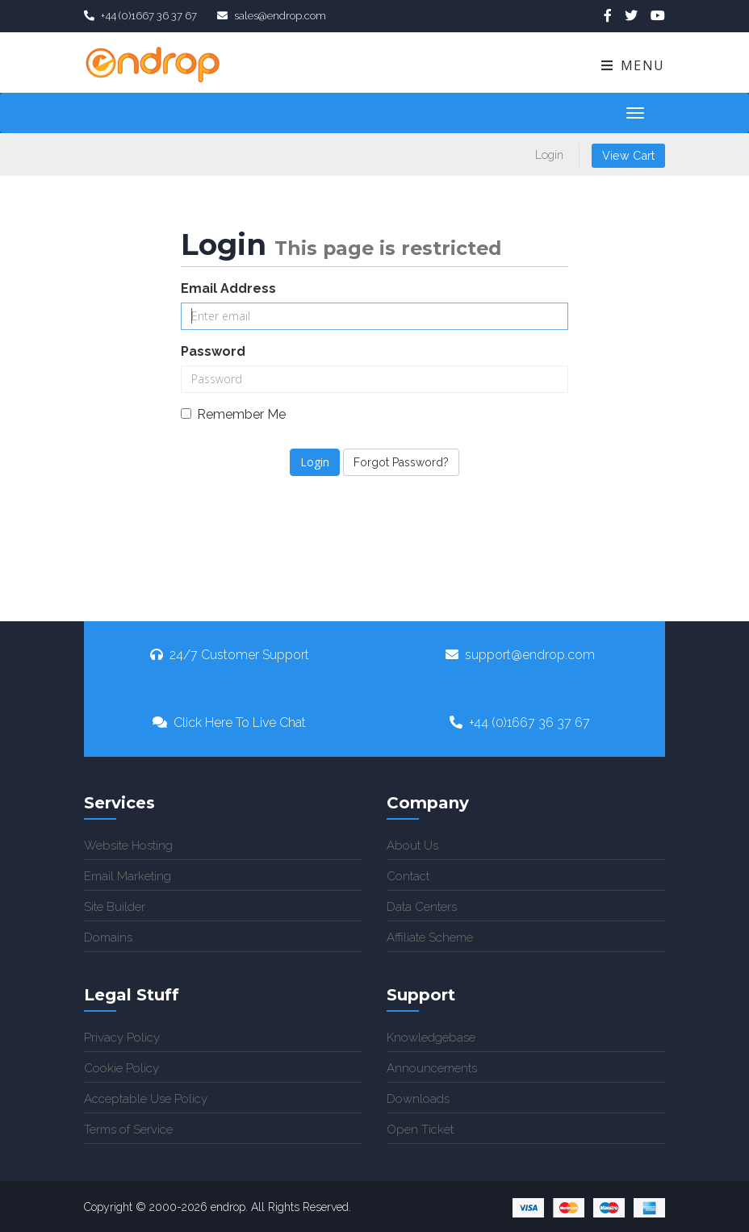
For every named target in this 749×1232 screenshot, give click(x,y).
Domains (108, 937)
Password (213, 351)
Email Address (228, 288)
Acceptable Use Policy (145, 1099)
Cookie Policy (121, 1068)
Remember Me (233, 414)
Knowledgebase (431, 1037)
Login (549, 154)
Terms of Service (128, 1129)
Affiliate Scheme (430, 937)
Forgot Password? (401, 462)
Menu (632, 65)
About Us (412, 845)
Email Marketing (127, 876)
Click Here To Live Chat (229, 722)
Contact (408, 876)
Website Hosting (128, 845)
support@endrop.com (520, 654)
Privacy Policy (122, 1037)
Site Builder (114, 907)
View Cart (628, 155)
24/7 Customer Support (229, 654)
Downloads (418, 1099)
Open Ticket (420, 1129)
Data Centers (422, 907)
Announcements (432, 1068)
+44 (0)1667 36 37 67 (520, 722)
